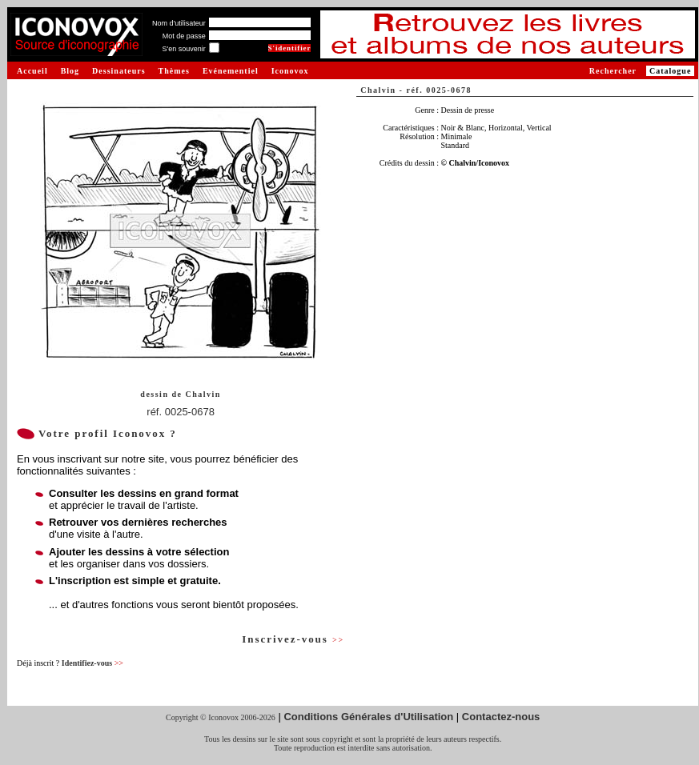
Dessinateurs (118, 70)
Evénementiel (231, 70)
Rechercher (613, 70)
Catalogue (670, 70)
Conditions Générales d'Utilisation (368, 717)
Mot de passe (184, 36)
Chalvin (202, 394)
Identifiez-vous (92, 663)
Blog (70, 70)
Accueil (32, 70)
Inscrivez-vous (293, 639)
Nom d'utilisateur (179, 23)
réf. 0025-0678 (181, 412)
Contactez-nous (501, 717)
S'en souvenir (183, 49)
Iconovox (290, 70)
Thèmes (174, 70)
